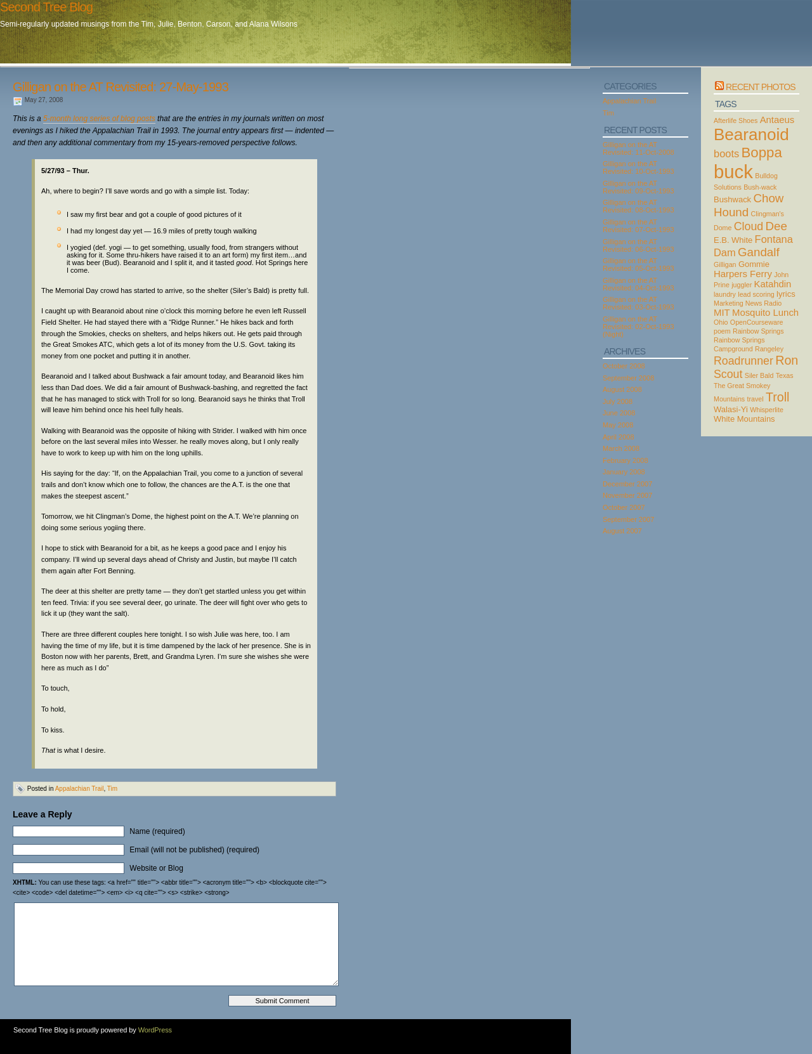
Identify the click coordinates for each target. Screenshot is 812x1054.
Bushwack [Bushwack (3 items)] (732, 199)
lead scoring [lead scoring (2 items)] (756, 294)
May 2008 (618, 425)
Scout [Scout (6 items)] (728, 374)
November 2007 (627, 495)
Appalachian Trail (79, 788)
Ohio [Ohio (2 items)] (721, 322)
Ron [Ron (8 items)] (786, 360)
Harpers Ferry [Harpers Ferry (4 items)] (743, 274)
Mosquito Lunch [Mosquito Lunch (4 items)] (765, 313)
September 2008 (628, 378)
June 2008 (619, 413)
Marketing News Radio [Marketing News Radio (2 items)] (748, 303)
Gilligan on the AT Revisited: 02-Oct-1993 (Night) (638, 326)
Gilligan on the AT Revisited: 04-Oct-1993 (638, 284)
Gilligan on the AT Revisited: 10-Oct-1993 (638, 167)
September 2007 (628, 519)
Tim (112, 788)
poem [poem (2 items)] (722, 331)
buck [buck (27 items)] (733, 171)
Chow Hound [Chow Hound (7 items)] (748, 205)
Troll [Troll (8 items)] (778, 397)
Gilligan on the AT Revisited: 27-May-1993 (120, 87)
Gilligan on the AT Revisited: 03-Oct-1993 (638, 303)
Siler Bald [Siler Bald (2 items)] (759, 375)
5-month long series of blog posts (99, 118)
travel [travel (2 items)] (755, 399)
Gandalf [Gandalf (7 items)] (759, 252)
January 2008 (624, 472)
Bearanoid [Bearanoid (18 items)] (751, 134)
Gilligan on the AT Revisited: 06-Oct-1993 (638, 245)
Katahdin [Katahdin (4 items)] (773, 284)
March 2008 (621, 448)
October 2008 (624, 366)
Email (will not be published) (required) (194, 849)
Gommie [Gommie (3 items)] (753, 264)
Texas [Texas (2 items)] (785, 375)
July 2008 (617, 401)
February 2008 (625, 460)
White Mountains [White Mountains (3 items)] (744, 419)
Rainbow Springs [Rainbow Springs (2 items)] (758, 331)
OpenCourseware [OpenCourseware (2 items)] (756, 322)
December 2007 (627, 484)
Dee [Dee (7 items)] (776, 226)
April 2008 (618, 437)
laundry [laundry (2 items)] (725, 294)
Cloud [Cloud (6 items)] (748, 226)
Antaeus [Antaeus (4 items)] (777, 120)
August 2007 (622, 531)
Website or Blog (156, 868)
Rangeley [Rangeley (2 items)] (769, 349)
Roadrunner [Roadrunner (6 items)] (743, 361)
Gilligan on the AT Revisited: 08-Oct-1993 (638, 206)
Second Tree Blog (46, 7)
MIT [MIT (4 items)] (722, 313)
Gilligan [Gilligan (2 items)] (725, 264)
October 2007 (624, 507)
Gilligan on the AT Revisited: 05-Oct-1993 (638, 264)
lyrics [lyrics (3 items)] (786, 294)
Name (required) (157, 831)
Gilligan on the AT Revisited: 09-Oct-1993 (638, 187)
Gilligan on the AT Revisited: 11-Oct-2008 (638, 148)
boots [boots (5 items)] (726, 153)
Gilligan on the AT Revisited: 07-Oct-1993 (638, 225)
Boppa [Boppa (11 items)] (762, 152)
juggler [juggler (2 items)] (741, 285)
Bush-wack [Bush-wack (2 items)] (759, 187)
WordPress (155, 1030)
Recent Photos (761, 87)
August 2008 (622, 389)
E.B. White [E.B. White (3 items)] (733, 240)
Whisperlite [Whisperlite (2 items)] (766, 409)
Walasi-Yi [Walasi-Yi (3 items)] (731, 409)
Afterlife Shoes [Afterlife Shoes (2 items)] (735, 120)
